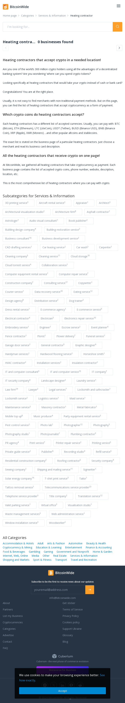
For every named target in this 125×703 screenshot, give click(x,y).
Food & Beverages (14, 551)
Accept (62, 691)
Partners (8, 609)
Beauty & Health (96, 543)
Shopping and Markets (16, 559)
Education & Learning (48, 547)
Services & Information (84, 555)
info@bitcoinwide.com (62, 598)
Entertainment (73, 547)
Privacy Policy (71, 616)
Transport (61, 559)
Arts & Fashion (56, 543)
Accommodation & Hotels (18, 543)
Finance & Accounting (99, 547)
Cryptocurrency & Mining (17, 547)
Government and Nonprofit (73, 551)
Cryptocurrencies (13, 622)
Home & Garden (102, 551)
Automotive (76, 543)
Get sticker (69, 603)
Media (35, 555)
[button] (6, 48)
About (6, 603)
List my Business (13, 616)
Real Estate (60, 555)
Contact (7, 641)
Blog (65, 641)
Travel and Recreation (84, 559)
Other (46, 555)
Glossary (68, 635)
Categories (9, 628)
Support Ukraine (72, 628)
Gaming (48, 551)
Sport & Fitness (42, 559)
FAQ (5, 648)
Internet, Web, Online (15, 555)
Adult (41, 543)
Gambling (34, 551)
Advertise (8, 635)
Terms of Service (73, 609)
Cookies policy (71, 622)
